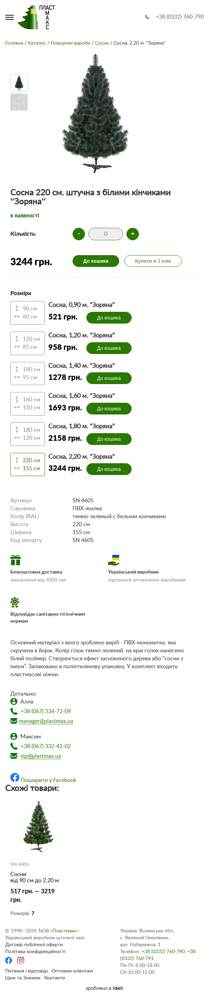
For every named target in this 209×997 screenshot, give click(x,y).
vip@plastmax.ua (40, 756)
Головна (14, 43)
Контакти (54, 978)
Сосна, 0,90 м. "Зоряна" (81, 305)
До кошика (95, 261)
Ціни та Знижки (22, 978)
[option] (19, 83)
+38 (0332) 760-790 (180, 17)
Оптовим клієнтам (72, 971)
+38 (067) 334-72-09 (46, 711)
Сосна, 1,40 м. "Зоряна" (81, 366)
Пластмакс (65, 931)
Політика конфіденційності (35, 951)
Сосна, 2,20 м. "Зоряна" (81, 457)
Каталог (37, 43)
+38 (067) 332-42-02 (46, 746)
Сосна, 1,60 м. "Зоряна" (81, 396)
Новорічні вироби (70, 43)
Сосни (102, 43)
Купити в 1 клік (153, 261)
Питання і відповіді (26, 971)
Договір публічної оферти (34, 944)
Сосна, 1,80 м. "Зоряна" (81, 426)
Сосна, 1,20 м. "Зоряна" (81, 336)
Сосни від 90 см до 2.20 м (34, 877)
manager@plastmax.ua (46, 721)
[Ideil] (105, 988)
